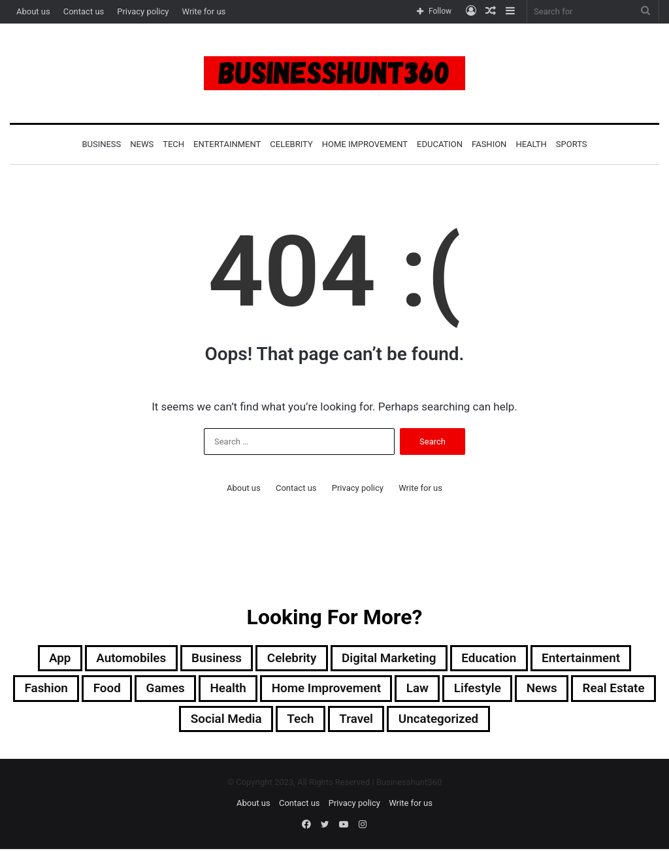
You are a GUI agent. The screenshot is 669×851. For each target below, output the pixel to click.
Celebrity (291, 144)
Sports (571, 144)
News (142, 144)
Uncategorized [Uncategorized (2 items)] (490, 721)
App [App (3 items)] (45, 659)
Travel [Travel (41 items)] (403, 721)
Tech (173, 144)
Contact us (84, 11)
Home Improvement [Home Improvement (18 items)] (372, 690)
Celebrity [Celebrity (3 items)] (289, 659)
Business (101, 144)
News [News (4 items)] (598, 690)
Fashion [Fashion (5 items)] (77, 690)
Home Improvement (365, 144)
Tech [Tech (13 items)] (345, 721)
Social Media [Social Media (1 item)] (266, 721)
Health (530, 144)
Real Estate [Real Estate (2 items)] (170, 721)
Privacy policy (143, 11)
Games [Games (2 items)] (202, 690)
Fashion (489, 144)
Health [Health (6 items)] (268, 690)
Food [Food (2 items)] (141, 690)
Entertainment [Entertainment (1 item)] (593, 659)
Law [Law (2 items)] (468, 690)
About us (33, 11)
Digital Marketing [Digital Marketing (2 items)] (392, 659)
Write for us (203, 11)
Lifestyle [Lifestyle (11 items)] (531, 690)
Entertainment (227, 144)
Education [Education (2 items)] (497, 659)
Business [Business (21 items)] (210, 659)
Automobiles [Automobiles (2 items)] (120, 659)
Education (440, 144)
